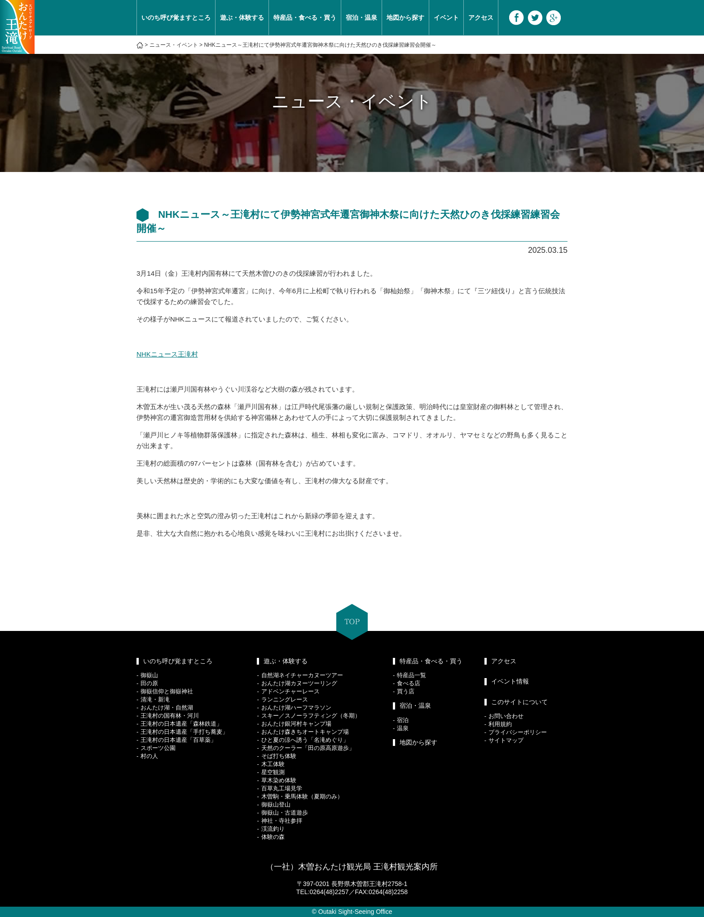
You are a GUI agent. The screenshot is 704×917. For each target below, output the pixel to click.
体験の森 (273, 836)
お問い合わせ (506, 716)
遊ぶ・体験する (242, 17)
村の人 (149, 756)
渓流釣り (273, 828)
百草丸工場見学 (281, 788)
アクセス (480, 17)
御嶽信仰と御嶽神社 (167, 691)
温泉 (403, 728)
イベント (446, 17)
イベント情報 (510, 681)
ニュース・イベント (174, 45)
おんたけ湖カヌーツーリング (299, 683)
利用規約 (500, 724)
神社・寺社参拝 (281, 820)
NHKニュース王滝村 (167, 354)
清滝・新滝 (155, 699)
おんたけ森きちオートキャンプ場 (305, 731)
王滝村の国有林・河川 (170, 715)
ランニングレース (284, 699)
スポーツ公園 (158, 748)
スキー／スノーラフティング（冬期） (311, 715)
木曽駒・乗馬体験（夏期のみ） (302, 796)
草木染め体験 (278, 780)
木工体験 (273, 764)
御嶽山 (149, 675)
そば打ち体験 (278, 756)
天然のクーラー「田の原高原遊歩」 (308, 748)
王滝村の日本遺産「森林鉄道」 (181, 723)
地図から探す (405, 17)
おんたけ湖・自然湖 (167, 707)
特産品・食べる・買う (304, 17)
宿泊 (403, 720)
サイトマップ (506, 740)
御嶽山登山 (275, 804)
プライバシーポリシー (517, 732)
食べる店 (408, 683)
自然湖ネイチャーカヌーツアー (302, 675)
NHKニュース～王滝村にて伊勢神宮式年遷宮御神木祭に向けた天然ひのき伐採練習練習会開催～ (320, 45)
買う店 (405, 691)
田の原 (149, 683)
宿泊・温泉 (361, 17)
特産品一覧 (411, 675)
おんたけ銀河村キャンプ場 (296, 723)
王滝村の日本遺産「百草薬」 (178, 739)
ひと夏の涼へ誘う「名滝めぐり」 (305, 739)
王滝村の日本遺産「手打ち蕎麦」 (184, 731)
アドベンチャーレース (290, 691)
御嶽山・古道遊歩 (284, 812)
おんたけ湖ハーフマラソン (296, 707)
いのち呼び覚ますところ (176, 17)
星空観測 (273, 772)
